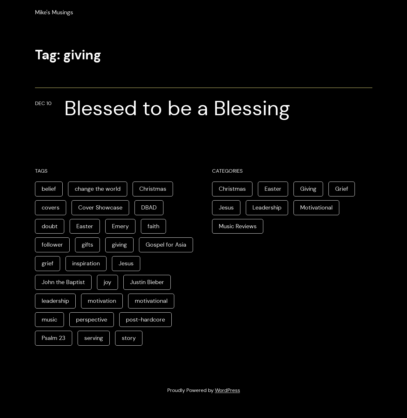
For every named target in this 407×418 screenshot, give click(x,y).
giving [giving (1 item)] (119, 244)
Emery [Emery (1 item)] (120, 226)
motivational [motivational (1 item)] (151, 300)
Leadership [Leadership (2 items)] (266, 207)
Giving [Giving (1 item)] (308, 188)
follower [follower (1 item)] (52, 244)
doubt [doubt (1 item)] (50, 226)
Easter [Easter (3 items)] (84, 226)
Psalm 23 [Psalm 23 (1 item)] (54, 338)
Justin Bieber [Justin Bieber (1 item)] (147, 282)
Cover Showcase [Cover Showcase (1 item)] (100, 207)
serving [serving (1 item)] (93, 338)
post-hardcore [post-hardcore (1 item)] (145, 319)
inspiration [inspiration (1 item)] (86, 263)
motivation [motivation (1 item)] (102, 300)
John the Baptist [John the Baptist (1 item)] (63, 282)
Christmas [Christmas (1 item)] (232, 188)
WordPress (227, 390)
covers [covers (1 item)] (50, 207)
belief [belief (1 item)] (49, 188)
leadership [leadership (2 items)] (55, 300)
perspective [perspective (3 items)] (91, 319)
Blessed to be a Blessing (177, 108)
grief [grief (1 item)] (47, 263)
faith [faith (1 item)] (153, 226)
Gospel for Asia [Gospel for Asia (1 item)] (166, 244)
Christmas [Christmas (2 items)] (152, 188)
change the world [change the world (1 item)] (98, 188)
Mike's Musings (54, 12)
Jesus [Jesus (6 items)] (126, 263)
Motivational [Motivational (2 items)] (316, 207)
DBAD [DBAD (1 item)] (149, 207)
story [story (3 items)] (129, 338)
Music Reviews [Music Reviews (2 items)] (238, 226)
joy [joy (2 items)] (107, 282)
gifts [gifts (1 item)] (87, 244)
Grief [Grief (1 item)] (341, 188)
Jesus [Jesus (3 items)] (226, 207)
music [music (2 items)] (49, 319)
